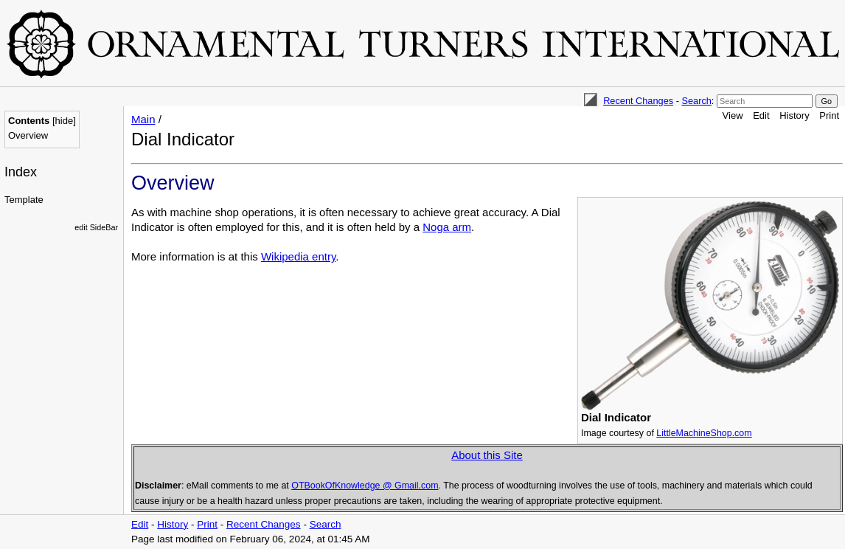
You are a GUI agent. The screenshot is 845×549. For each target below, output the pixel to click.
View (733, 115)
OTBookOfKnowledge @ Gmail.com (364, 485)
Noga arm (446, 227)
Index (20, 172)
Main (143, 119)
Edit (761, 115)
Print (829, 115)
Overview (28, 135)
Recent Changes (638, 100)
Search (696, 100)
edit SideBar (96, 227)
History (794, 115)
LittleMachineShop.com (703, 433)
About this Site (487, 455)
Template (24, 199)
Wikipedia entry (298, 256)
